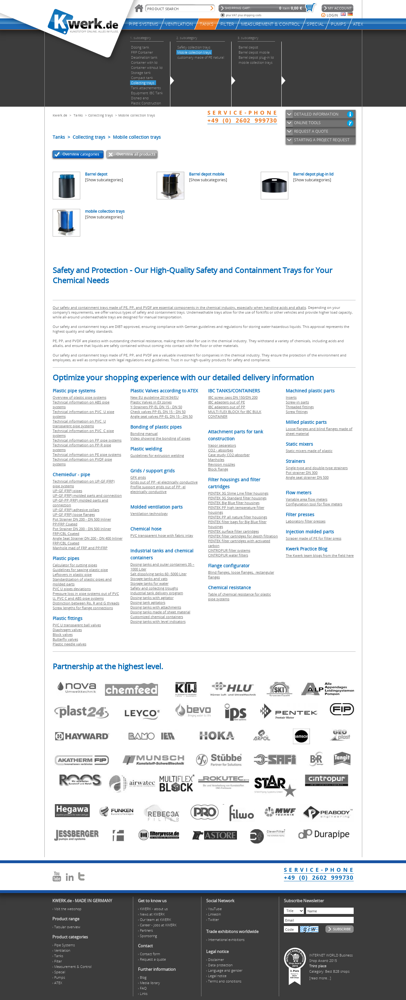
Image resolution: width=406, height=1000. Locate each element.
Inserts (291, 397)
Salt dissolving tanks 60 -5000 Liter (158, 573)
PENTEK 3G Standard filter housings (237, 498)
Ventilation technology (149, 513)
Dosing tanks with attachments (155, 607)
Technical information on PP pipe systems (87, 440)
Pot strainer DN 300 (302, 472)
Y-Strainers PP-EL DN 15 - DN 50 (156, 406)
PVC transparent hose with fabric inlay (161, 535)
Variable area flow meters (306, 499)
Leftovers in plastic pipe (72, 574)
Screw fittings (297, 411)
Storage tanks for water (149, 583)
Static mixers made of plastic (309, 450)
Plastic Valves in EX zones (151, 402)
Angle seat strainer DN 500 (307, 477)
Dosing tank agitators (147, 602)
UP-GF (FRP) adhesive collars (76, 509)
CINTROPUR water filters (228, 555)
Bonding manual (144, 433)
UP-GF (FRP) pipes (67, 490)
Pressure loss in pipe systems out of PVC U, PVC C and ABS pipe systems (86, 596)
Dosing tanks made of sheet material (160, 612)
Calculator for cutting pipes (75, 565)
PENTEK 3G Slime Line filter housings (238, 493)
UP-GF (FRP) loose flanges (74, 514)
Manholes (216, 459)
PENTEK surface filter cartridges (233, 531)
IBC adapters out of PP (226, 406)
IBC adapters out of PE (226, 402)
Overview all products (135, 154)
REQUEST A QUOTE (311, 131)
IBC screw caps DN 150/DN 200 (233, 397)
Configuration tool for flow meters (314, 504)
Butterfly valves (65, 639)
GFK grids (138, 477)
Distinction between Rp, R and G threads (86, 603)
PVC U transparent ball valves (77, 625)
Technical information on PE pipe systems (87, 454)
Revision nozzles (221, 464)
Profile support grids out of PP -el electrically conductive (158, 489)
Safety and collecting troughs (154, 588)
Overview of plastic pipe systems (79, 397)
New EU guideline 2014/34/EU (154, 397)
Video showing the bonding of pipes (160, 438)
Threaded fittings (300, 406)
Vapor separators (222, 445)
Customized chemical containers (156, 616)
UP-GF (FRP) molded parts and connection (87, 495)
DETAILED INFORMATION (316, 114)
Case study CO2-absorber (229, 454)
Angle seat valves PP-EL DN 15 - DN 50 (161, 416)
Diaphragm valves (67, 629)
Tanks (78, 115)
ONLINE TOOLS (307, 122)
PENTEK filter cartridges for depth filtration (243, 536)
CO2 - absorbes (220, 450)
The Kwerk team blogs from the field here (320, 555)
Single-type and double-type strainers (317, 467)
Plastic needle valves (69, 644)
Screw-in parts (297, 402)
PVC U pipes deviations (72, 588)
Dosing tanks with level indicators (158, 621)
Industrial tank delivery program (156, 592)
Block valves (63, 634)
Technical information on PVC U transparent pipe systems (79, 423)
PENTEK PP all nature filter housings (237, 517)
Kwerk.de (60, 115)
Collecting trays (101, 115)
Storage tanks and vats (148, 578)
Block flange (218, 469)
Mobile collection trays (136, 115)
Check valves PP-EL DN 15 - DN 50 (158, 411)
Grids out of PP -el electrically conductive (164, 482)
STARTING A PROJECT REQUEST (322, 140)
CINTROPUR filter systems (229, 550)
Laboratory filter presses (305, 521)
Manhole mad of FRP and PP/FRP (80, 547)
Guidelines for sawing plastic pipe (80, 569)
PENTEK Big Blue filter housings (233, 502)
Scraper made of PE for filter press (313, 538)
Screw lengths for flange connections (83, 607)
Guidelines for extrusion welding (157, 455)
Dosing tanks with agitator (152, 597)
